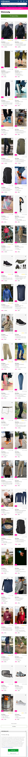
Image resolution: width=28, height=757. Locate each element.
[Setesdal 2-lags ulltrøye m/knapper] (20, 620)
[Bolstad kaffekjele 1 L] (7, 502)
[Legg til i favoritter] (12, 23)
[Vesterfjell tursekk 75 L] (20, 151)
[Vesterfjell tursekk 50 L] (20, 532)
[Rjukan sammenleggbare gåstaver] (20, 209)
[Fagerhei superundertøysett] (20, 502)
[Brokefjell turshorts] (7, 649)
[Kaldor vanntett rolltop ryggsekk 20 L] (7, 590)
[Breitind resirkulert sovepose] (20, 386)
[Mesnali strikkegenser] (20, 590)
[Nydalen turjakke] (7, 327)
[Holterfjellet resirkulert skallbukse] (7, 239)
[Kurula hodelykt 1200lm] (20, 561)
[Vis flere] (14, 726)
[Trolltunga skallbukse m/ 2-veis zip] (20, 415)
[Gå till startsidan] (5, 1)
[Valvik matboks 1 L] (7, 678)
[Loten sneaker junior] (20, 93)
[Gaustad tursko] (7, 268)
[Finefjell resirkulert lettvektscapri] (20, 64)
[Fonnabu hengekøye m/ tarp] (20, 268)
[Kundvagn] (23, 1)
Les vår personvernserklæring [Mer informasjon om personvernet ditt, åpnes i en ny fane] (8, 747)
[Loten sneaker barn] (7, 122)
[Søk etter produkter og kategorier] (14, 4)
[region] (13, 744)
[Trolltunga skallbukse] (7, 93)
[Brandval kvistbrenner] (20, 122)
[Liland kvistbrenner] (7, 707)
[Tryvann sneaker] (20, 707)
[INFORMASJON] (14, 731)
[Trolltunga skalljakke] (7, 35)
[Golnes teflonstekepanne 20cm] (7, 532)
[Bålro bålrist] (7, 415)
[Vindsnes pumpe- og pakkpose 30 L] (20, 298)
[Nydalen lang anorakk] (20, 239)
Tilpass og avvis (13, 753)
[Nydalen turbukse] (20, 473)
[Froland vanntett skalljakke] (7, 473)
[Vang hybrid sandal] (20, 678)
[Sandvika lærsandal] (20, 649)
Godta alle (13, 750)
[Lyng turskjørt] (20, 444)
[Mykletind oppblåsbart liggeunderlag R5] (7, 64)
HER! (20, 8)
